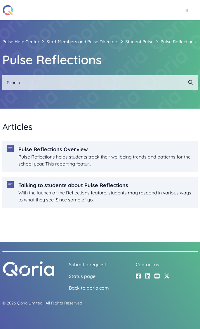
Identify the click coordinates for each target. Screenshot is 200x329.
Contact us (147, 264)
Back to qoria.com (89, 288)
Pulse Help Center (20, 41)
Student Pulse (139, 41)
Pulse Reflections (178, 41)
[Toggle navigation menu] (187, 10)
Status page (82, 276)
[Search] (100, 82)
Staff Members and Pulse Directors (82, 41)
